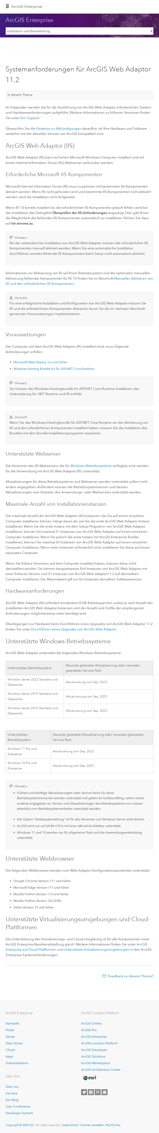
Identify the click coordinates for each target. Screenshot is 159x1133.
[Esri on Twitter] (84, 1092)
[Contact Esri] (105, 1092)
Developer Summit (19, 1113)
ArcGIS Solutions (93, 1056)
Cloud (10, 1050)
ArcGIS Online (91, 1023)
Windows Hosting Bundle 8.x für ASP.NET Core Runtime (53, 369)
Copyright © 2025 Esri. (20, 1125)
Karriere (11, 1093)
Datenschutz (70, 1125)
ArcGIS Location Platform (99, 1043)
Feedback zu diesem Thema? (130, 976)
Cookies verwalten (92, 1125)
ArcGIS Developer (94, 1050)
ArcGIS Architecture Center (101, 1070)
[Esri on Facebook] (91, 1092)
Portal (10, 1030)
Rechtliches (113, 1125)
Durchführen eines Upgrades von (73, 629)
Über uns (12, 1087)
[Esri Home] (90, 1078)
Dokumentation (17, 1063)
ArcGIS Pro (89, 1030)
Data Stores (14, 1043)
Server (10, 1037)
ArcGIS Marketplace (95, 1063)
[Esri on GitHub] (98, 1092)
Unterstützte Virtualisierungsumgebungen (96, 949)
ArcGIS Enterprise (26, 6)
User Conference (18, 1106)
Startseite (12, 1023)
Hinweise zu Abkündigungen (58, 128)
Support (29, 118)
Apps (9, 1056)
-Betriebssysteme (91, 466)
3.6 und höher (40, 362)
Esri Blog (12, 1100)
